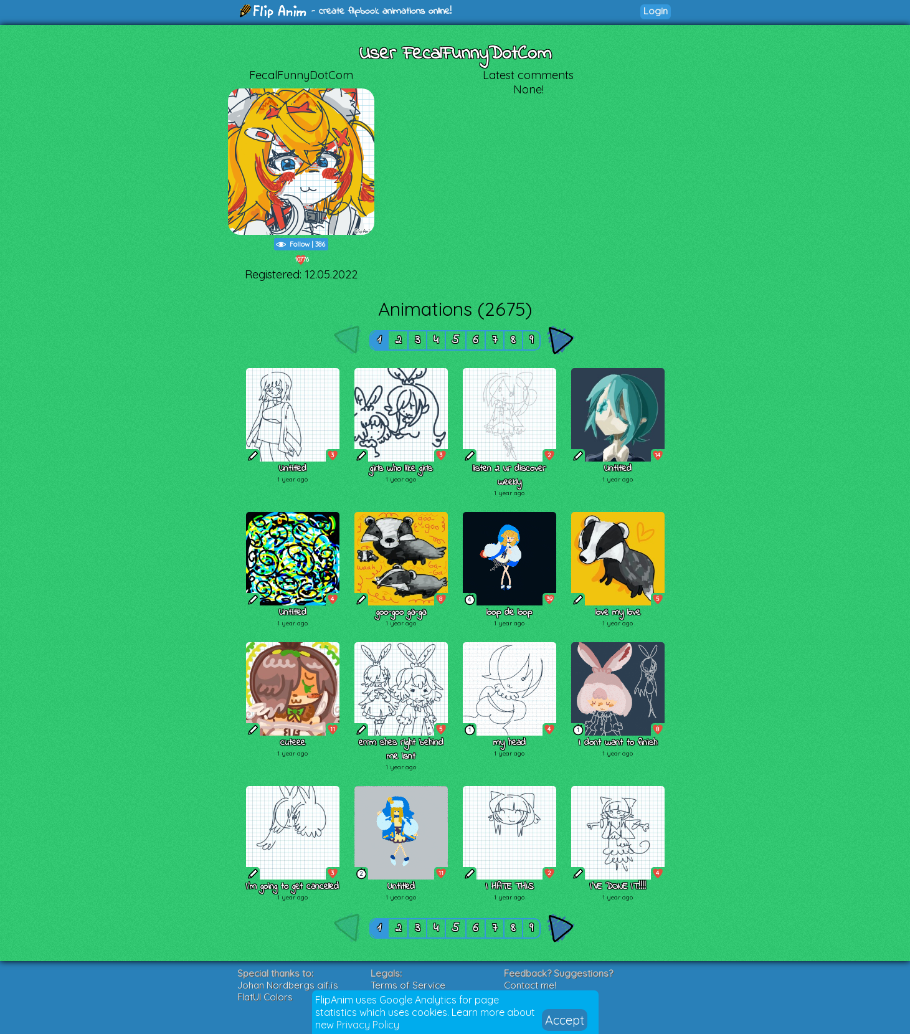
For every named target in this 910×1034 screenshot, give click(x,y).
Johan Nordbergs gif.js (287, 985)
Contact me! (530, 985)
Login (655, 11)
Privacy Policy (367, 1024)
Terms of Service (408, 985)
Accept (564, 1020)
